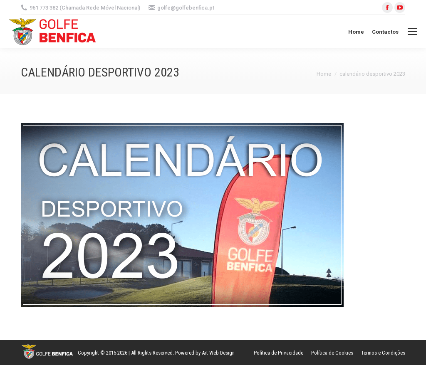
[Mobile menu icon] (412, 31)
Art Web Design (218, 353)
